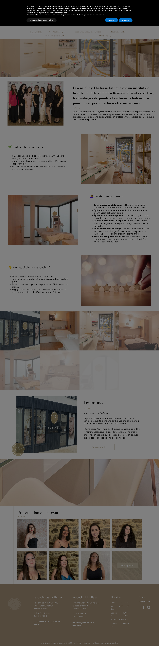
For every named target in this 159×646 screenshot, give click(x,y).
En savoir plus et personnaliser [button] (41, 640)
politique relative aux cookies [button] (117, 628)
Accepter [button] (125, 640)
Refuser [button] (111, 640)
